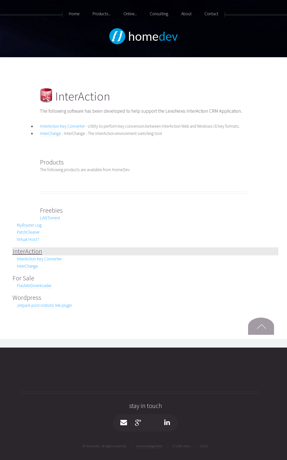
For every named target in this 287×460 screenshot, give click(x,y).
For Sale (23, 278)
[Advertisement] (20, 140)
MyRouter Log (29, 225)
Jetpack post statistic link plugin (44, 305)
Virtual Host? (28, 239)
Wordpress (26, 297)
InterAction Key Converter (62, 126)
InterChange (50, 133)
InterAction (27, 251)
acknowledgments (149, 446)
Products (52, 162)
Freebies (51, 210)
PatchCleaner (28, 232)
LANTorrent (50, 218)
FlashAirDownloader (34, 285)
